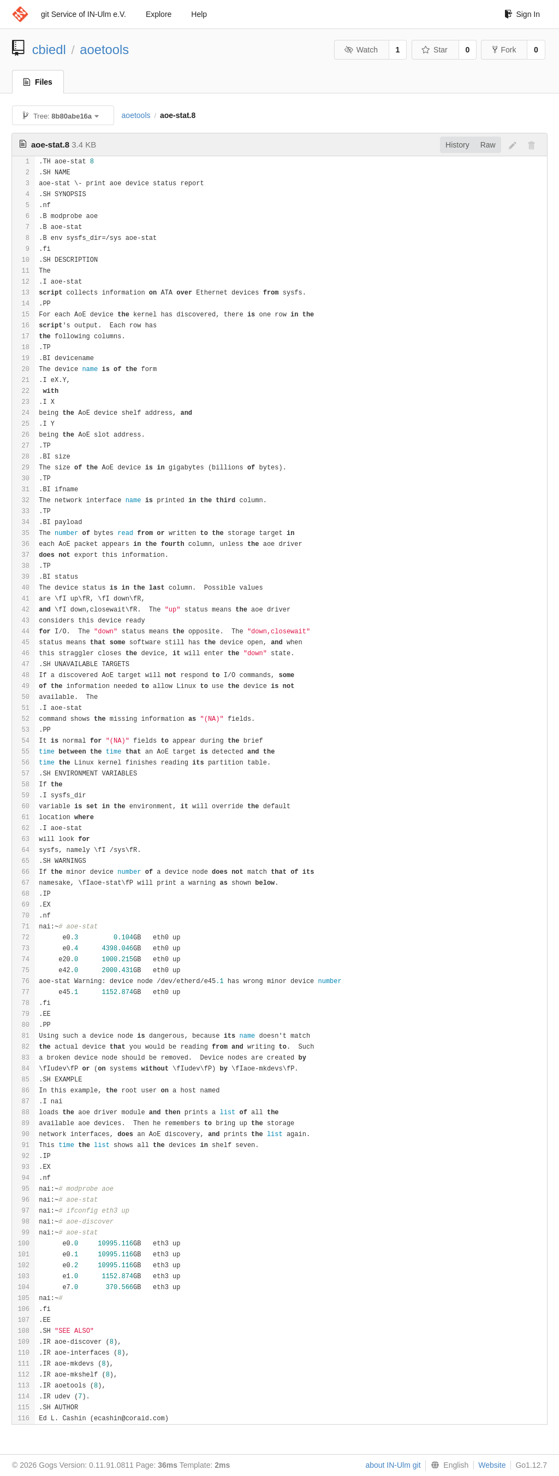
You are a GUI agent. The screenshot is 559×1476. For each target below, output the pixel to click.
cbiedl (49, 49)
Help (199, 14)
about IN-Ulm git (392, 1465)
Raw (488, 144)
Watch (361, 49)
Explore (158, 14)
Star (434, 49)
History (457, 144)
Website (492, 1465)
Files (37, 82)
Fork (504, 49)
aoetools (104, 49)
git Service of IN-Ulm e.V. (83, 14)
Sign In (522, 14)
